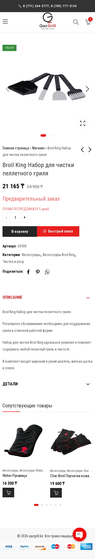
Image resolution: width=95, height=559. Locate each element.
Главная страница (16, 148)
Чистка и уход (13, 262)
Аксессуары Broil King (59, 255)
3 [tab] (53, 135)
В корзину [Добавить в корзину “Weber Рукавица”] (8, 492)
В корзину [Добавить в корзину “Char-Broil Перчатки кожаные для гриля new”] (56, 493)
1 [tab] (43, 135)
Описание (12, 297)
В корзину (19, 231)
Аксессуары (31, 255)
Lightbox (82, 123)
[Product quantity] (15, 218)
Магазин (38, 148)
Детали (10, 384)
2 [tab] (49, 135)
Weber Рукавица (15, 476)
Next (87, 89)
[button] (58, 231)
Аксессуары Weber (32, 470)
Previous (8, 89)
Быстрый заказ (60, 231)
